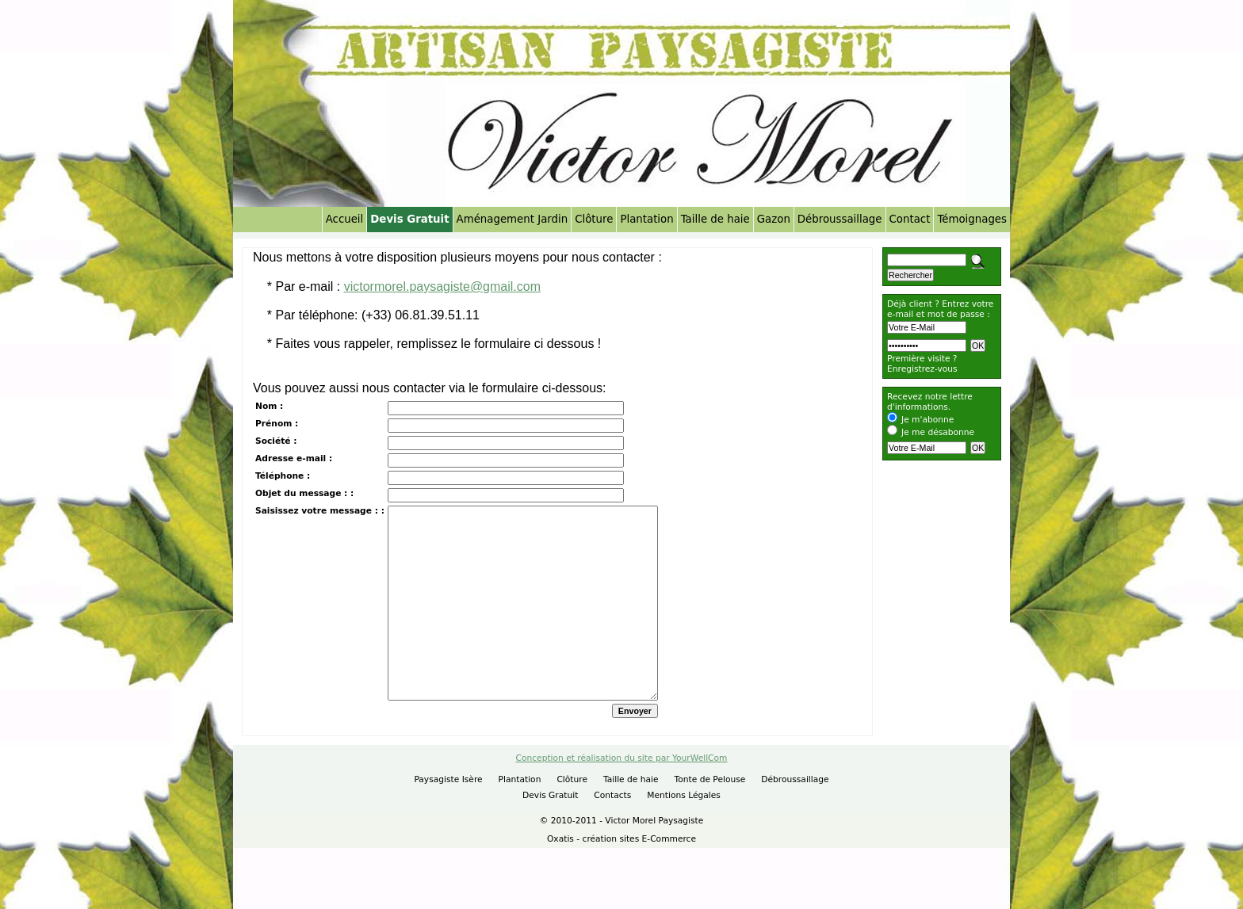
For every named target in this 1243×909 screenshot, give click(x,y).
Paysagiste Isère (448, 811)
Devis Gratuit (409, 219)
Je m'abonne (927, 419)
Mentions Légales (684, 827)
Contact (910, 219)
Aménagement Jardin (512, 219)
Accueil (345, 219)
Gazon (773, 219)
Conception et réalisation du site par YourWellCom (622, 790)
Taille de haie (715, 219)
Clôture (594, 219)
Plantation (646, 219)
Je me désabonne (937, 432)
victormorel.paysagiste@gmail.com (442, 286)
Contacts (612, 827)
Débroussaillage (839, 219)
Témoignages (972, 219)
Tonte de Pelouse (710, 811)
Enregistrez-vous (922, 369)
